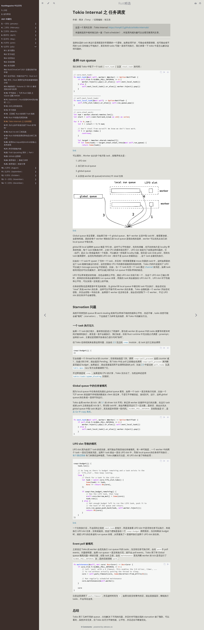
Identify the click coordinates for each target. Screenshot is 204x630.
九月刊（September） (12, 171)
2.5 (114, 342)
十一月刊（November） (12, 179)
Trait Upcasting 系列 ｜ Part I (18, 152)
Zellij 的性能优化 (13, 106)
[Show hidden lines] (168, 72)
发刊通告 (9, 50)
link (74, 150)
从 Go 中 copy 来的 (82, 411)
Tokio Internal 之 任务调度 (99, 12)
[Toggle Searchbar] (54, 3)
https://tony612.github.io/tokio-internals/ (129, 27)
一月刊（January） (10, 23)
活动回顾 (9, 62)
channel (149, 267)
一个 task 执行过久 (83, 325)
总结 (76, 610)
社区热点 (9, 58)
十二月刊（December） (12, 183)
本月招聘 (9, 65)
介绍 (4, 10)
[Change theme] (48, 3)
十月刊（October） (11, 175)
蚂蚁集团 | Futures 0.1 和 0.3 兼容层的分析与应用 (20, 87)
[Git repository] (200, 3)
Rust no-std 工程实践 (15, 132)
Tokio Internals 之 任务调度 (18, 121)
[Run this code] (164, 72)
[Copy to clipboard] (161, 72)
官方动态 (9, 54)
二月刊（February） (10, 27)
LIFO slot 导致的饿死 (84, 443)
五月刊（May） (8, 39)
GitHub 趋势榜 (12, 156)
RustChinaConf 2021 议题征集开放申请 (20, 70)
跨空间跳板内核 (12, 148)
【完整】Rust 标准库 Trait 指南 (19, 113)
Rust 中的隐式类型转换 (16, 117)
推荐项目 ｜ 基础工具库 (16, 160)
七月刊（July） (8, 46)
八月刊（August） (10, 168)
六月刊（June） (8, 42)
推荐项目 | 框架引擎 (14, 164)
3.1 (102, 402)
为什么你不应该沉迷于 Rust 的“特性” (20, 126)
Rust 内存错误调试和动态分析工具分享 (20, 136)
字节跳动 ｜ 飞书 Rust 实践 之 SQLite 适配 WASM (18, 94)
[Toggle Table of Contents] (42, 3)
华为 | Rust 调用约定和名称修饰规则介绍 (21, 81)
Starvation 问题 (84, 307)
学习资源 (10, 110)
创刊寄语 (6, 14)
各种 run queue (84, 60)
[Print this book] (196, 3)
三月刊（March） (9, 31)
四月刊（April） (9, 35)
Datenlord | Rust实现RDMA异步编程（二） (21, 100)
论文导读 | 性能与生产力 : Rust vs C (20, 76)
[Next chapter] (196, 315)
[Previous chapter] (45, 315)
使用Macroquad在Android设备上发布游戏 (20, 143)
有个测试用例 (79, 455)
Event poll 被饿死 (83, 543)
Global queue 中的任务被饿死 (90, 385)
